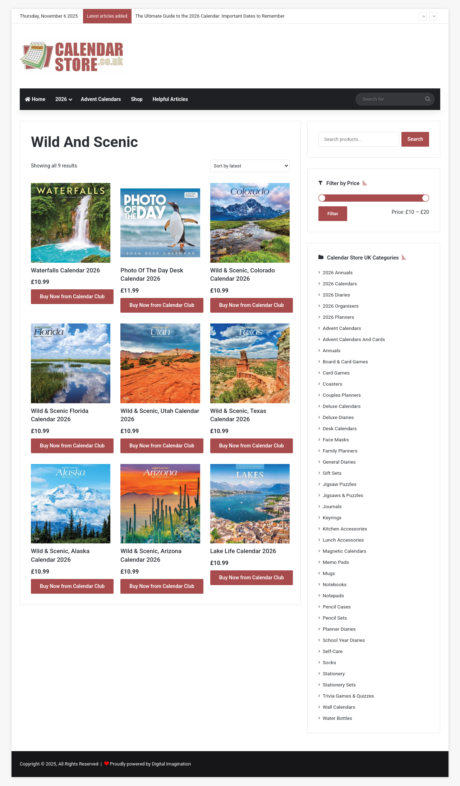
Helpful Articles (170, 99)
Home (35, 99)
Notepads (333, 595)
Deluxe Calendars (341, 406)
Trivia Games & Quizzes (348, 696)
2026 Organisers (341, 306)
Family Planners (340, 451)
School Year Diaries (344, 640)
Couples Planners (342, 395)
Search (415, 139)
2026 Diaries (336, 295)
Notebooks (334, 584)
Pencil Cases (337, 607)
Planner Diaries (339, 629)
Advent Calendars (101, 99)
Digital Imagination (171, 764)
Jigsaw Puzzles (339, 484)
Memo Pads (336, 562)
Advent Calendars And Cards (354, 339)
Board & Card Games (345, 361)
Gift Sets (332, 473)
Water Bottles (337, 718)
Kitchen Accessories (345, 529)
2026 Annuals (338, 272)
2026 (61, 99)
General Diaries (339, 462)
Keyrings (332, 517)
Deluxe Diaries (338, 417)
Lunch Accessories (343, 540)
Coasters (332, 384)
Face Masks (336, 439)
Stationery (334, 673)
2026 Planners (338, 317)
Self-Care (332, 651)
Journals (332, 506)
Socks (329, 662)
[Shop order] (250, 166)
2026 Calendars (340, 283)
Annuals (331, 350)
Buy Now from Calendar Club (72, 296)
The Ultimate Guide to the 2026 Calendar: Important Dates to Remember (209, 16)
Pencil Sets (335, 618)
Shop (136, 99)
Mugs (329, 573)
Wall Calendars (339, 707)
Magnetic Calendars (344, 551)
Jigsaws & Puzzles (343, 495)
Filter (332, 213)
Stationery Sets (339, 685)
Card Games (336, 373)
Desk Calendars (340, 428)
